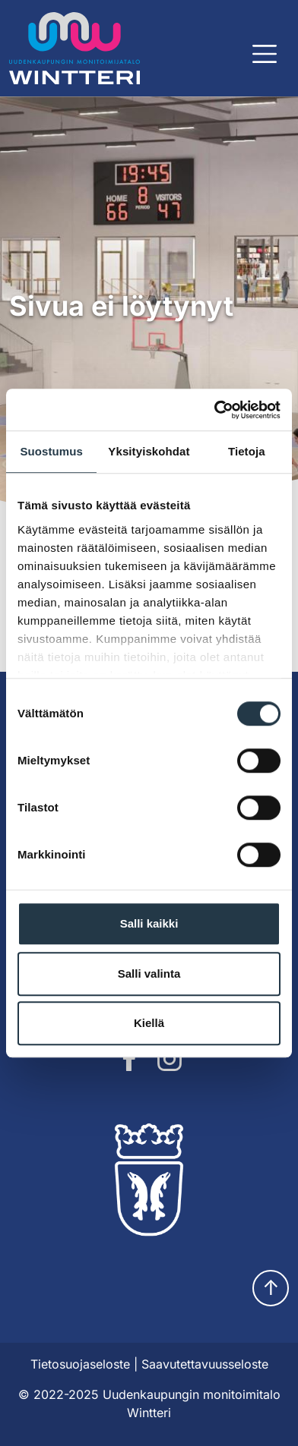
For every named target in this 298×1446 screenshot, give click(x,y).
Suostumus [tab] (51, 451)
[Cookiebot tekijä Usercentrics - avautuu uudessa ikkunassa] (214, 410)
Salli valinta (149, 973)
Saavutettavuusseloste (204, 1364)
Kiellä (149, 1022)
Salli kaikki (149, 923)
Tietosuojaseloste (80, 1364)
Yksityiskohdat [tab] (148, 451)
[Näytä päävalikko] (264, 54)
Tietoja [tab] (246, 451)
